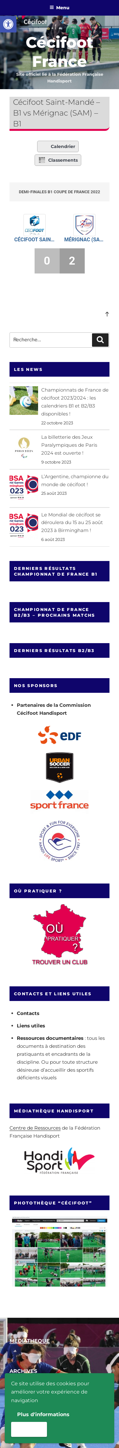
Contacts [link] (28, 1013)
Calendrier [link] (58, 146)
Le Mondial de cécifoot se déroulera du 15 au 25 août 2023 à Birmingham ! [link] (72, 523)
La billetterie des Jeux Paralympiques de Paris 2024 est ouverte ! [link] (69, 445)
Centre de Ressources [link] (35, 1128)
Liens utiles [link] (31, 1026)
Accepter (29, 1429)
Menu (59, 8)
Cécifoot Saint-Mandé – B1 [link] (34, 240)
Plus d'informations (43, 1414)
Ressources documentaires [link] (50, 1038)
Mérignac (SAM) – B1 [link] (84, 240)
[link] (8, 24)
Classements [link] (58, 160)
